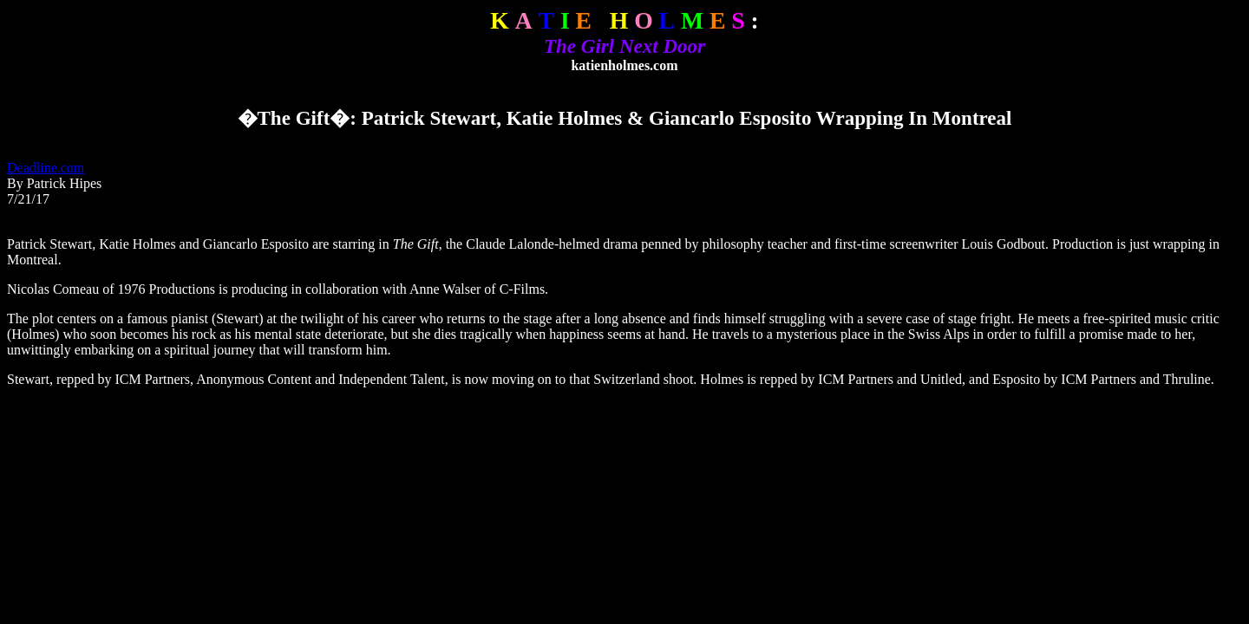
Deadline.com (45, 167)
